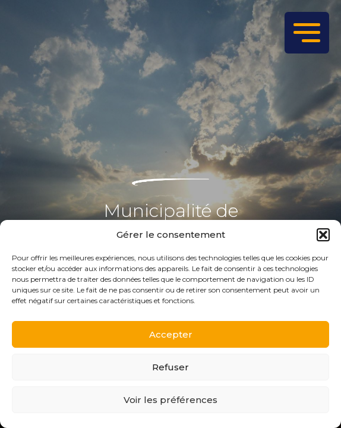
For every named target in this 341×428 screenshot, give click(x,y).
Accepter (170, 334)
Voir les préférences (170, 399)
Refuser (170, 367)
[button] (323, 235)
